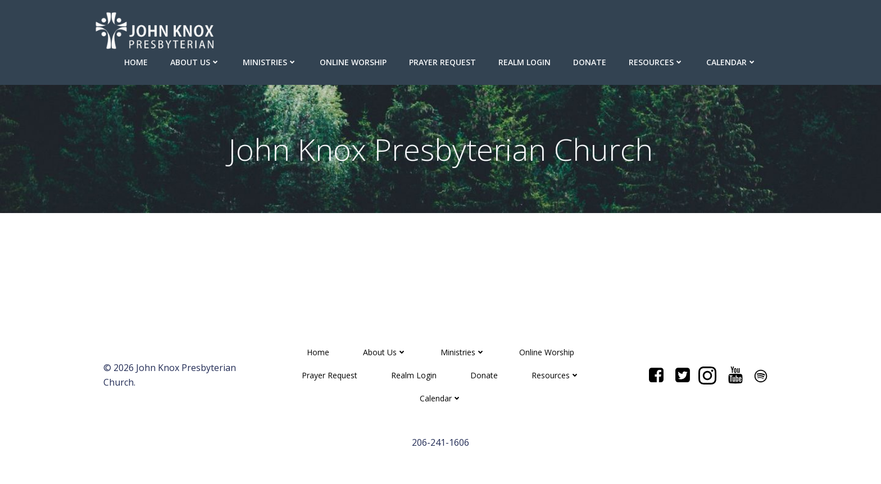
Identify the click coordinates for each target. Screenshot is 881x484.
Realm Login (524, 62)
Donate (589, 62)
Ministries (270, 62)
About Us (195, 62)
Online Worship (353, 62)
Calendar (731, 62)
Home (136, 62)
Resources (656, 62)
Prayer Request (442, 62)
